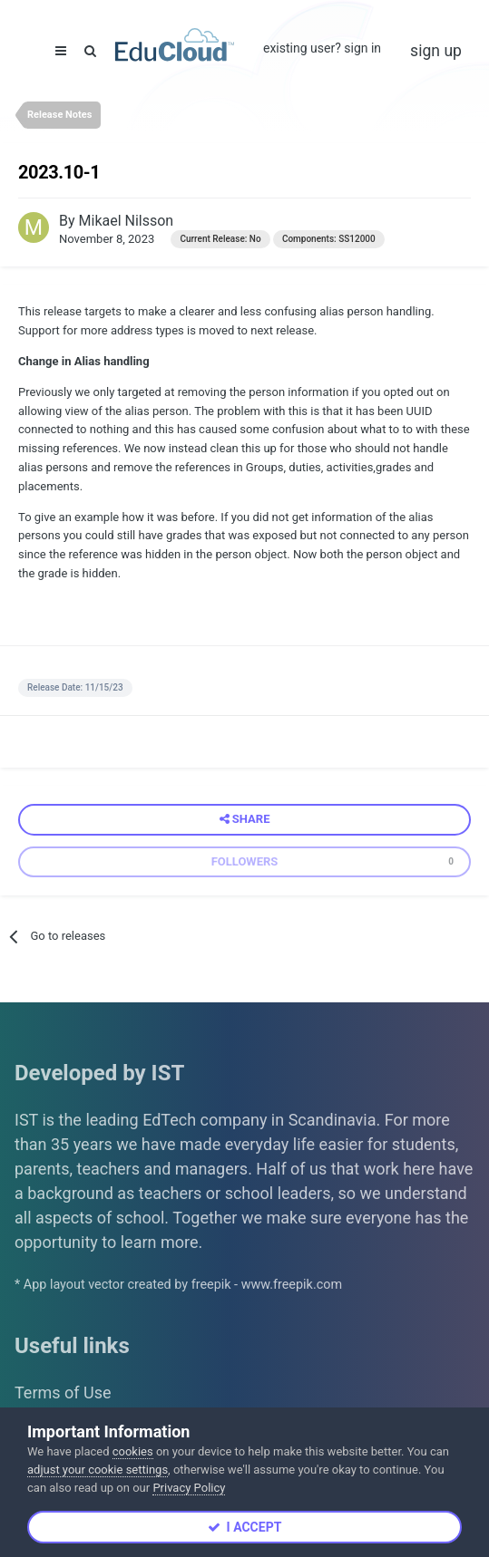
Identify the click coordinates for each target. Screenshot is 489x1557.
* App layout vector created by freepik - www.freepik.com (178, 1284)
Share (245, 819)
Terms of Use (63, 1392)
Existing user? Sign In (322, 48)
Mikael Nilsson (126, 220)
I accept (245, 1527)
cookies (132, 1451)
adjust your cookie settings (97, 1469)
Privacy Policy (188, 1487)
